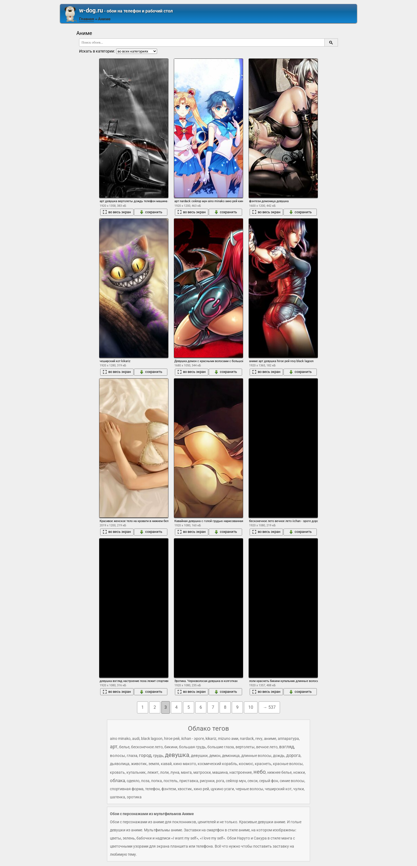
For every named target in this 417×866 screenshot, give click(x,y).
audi (135, 738)
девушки (199, 755)
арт (114, 746)
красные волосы (288, 764)
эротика (134, 797)
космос (246, 763)
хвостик (185, 789)
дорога (293, 755)
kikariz (211, 738)
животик (139, 764)
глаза (132, 755)
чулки (298, 789)
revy (258, 738)
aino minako (120, 738)
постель (171, 781)
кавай (166, 764)
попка (156, 781)
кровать (117, 772)
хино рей (201, 789)
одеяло (133, 781)
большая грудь (192, 747)
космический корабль (217, 764)
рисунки (207, 781)
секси (252, 781)
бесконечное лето (147, 747)
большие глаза (220, 747)
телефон (152, 789)
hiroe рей (172, 738)
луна (174, 772)
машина (220, 772)
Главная (86, 19)
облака (117, 780)
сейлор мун (236, 781)
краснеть (263, 764)
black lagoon (151, 738)
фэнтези (168, 789)
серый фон (268, 781)
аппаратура (288, 738)
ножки (299, 772)
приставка (188, 781)
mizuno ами (228, 738)
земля (153, 764)
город (145, 755)
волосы (117, 755)
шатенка (117, 797)
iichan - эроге (192, 738)
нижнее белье (279, 772)
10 (250, 707)
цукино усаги (222, 789)
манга (186, 772)
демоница (231, 755)
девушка (177, 755)
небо (259, 772)
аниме (270, 738)
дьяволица (119, 764)
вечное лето (267, 747)
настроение (240, 772)
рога (220, 781)
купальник (136, 772)
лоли (164, 772)
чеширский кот (278, 789)
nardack (247, 738)
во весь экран (117, 212)
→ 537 (269, 707)
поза (145, 781)
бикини (170, 747)
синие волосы (292, 781)
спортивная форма (127, 789)
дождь (279, 755)
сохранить (150, 212)
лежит (152, 772)
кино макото (184, 764)
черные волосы (249, 789)
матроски (202, 772)
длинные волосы (256, 755)
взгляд (286, 746)
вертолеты (245, 747)
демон (214, 755)
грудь (158, 755)
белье (124, 747)
